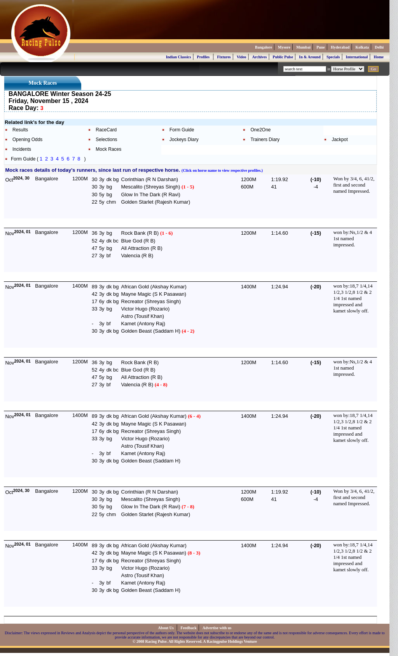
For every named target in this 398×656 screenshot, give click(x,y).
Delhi (379, 47)
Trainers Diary (264, 139)
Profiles (203, 57)
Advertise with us (216, 628)
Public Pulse (283, 57)
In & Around (309, 57)
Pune (320, 47)
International (357, 57)
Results (20, 130)
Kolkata (362, 47)
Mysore (284, 47)
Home (379, 57)
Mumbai (303, 47)
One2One (260, 130)
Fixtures (223, 57)
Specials (333, 57)
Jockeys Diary (184, 139)
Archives (259, 57)
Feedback (189, 628)
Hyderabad (340, 47)
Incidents (21, 149)
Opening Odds (27, 139)
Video (241, 57)
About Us (166, 628)
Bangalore (263, 47)
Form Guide (181, 130)
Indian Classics (178, 57)
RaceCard (106, 130)
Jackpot (339, 139)
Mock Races (108, 149)
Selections (106, 139)
